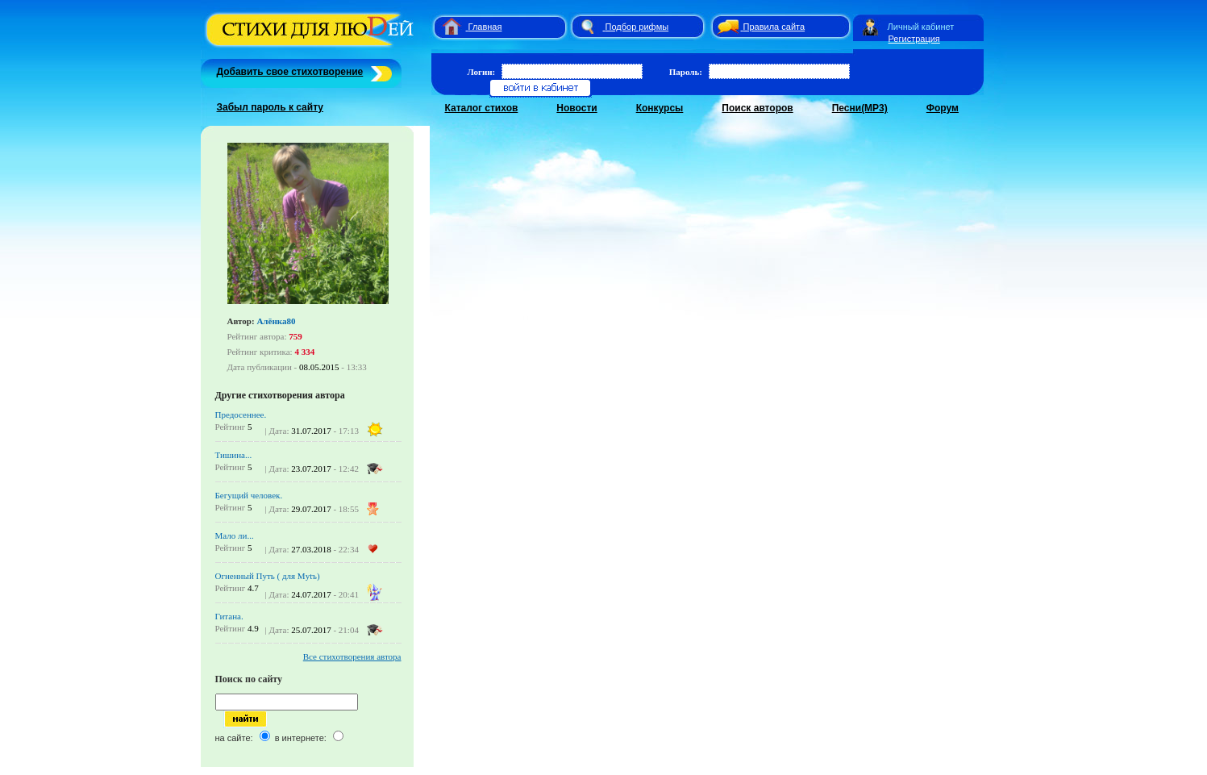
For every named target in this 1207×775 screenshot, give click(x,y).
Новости (576, 108)
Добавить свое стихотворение (290, 71)
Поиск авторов (757, 108)
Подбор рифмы (637, 26)
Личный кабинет (921, 26)
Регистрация (914, 39)
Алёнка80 (275, 321)
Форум (942, 108)
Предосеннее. (241, 414)
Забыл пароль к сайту (270, 107)
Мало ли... (234, 535)
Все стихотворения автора (352, 656)
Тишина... (233, 455)
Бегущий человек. (249, 495)
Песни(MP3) (860, 108)
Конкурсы (660, 108)
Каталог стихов (481, 108)
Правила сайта (774, 26)
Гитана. (229, 616)
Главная (485, 26)
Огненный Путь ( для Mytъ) (267, 576)
